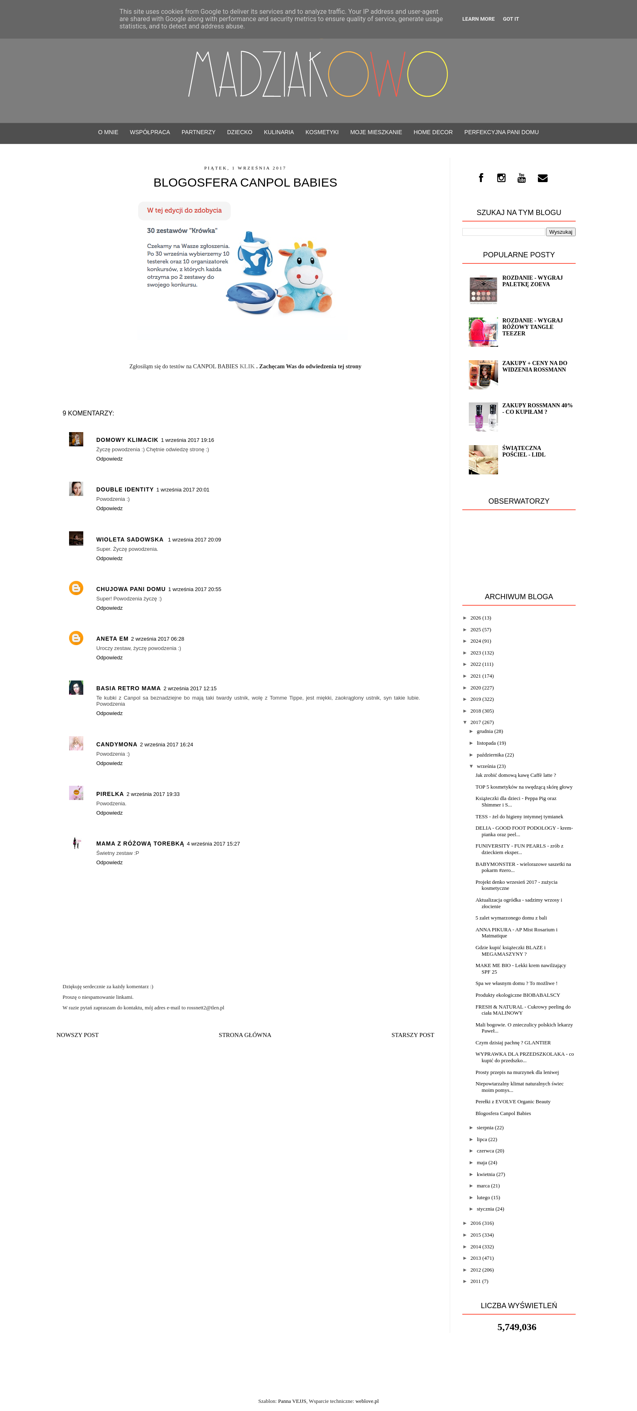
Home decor (433, 132)
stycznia (485, 1209)
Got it (511, 19)
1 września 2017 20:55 (194, 589)
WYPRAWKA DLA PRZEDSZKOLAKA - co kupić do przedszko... (524, 1057)
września (486, 766)
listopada (486, 743)
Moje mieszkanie (376, 132)
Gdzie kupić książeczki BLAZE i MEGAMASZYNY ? (510, 950)
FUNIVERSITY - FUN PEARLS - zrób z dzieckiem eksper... (519, 849)
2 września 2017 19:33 (153, 794)
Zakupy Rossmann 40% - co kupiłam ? (537, 408)
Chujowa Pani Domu (131, 589)
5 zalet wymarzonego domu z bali (511, 918)
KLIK (248, 366)
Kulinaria (279, 132)
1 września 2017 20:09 (194, 540)
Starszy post (413, 1035)
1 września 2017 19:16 (187, 440)
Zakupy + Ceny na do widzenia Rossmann (534, 366)
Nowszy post (77, 1035)
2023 (475, 653)
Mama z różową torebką (140, 843)
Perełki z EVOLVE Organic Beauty (512, 1101)
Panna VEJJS (292, 1401)
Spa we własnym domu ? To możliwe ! (516, 983)
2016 (475, 1223)
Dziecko (239, 132)
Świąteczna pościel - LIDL (524, 451)
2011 (475, 1281)
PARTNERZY (199, 132)
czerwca (485, 1151)
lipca (482, 1139)
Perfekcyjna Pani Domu (501, 132)
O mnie (108, 132)
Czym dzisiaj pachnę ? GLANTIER (513, 1042)
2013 (475, 1258)
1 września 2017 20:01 (183, 490)
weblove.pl (367, 1401)
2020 (475, 688)
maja (482, 1162)
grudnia (485, 731)
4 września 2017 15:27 (213, 844)
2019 (475, 699)
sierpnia (485, 1127)
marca (483, 1186)
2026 (475, 618)
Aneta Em (112, 638)
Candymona (117, 744)
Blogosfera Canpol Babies (503, 1113)
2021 (475, 676)
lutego (483, 1197)
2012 (475, 1270)
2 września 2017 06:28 (157, 639)
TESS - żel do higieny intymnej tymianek (519, 816)
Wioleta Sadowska (130, 539)
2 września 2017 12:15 (190, 688)
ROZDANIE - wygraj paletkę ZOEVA (532, 281)
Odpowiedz (109, 459)
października (490, 755)
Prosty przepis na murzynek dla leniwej (517, 1072)
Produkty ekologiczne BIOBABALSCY (517, 995)
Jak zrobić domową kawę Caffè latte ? (515, 775)
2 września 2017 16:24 (166, 744)
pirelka (110, 794)
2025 (475, 629)
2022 (475, 664)
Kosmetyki (322, 132)
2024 (475, 641)
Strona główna (245, 1035)
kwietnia (486, 1174)
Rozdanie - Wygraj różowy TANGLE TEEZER (532, 327)
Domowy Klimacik (127, 440)
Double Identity (125, 489)
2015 (475, 1235)
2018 (475, 711)
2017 (475, 722)
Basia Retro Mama (128, 688)
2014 (475, 1247)
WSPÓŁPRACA (150, 132)
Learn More (478, 19)
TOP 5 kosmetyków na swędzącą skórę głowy (523, 787)
